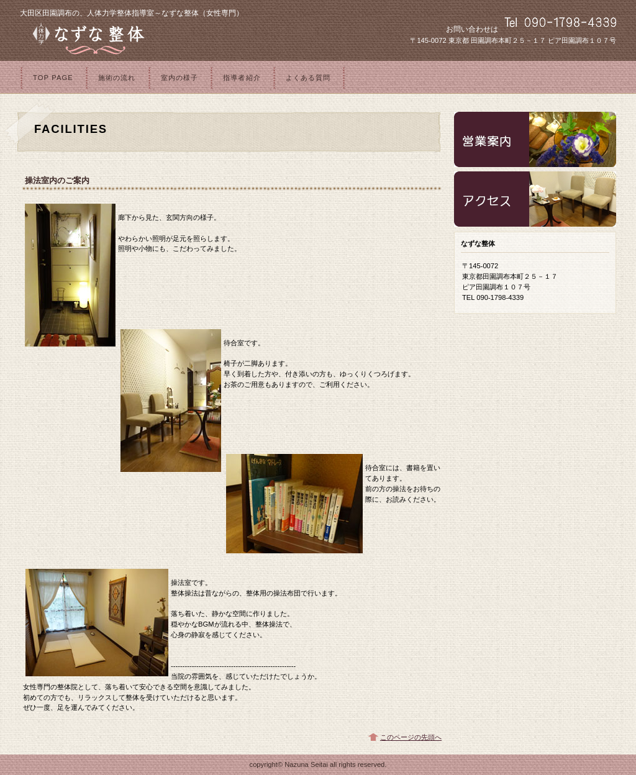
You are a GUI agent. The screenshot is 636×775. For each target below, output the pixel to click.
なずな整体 (175, 38)
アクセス (535, 199)
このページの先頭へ (411, 737)
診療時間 (535, 139)
